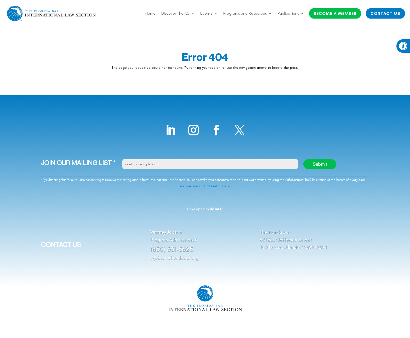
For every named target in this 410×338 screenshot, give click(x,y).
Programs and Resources (245, 14)
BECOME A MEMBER (335, 13)
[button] (403, 46)
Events (206, 14)
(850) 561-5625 (171, 249)
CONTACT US (385, 13)
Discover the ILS (175, 14)
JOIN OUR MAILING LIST (78, 163)
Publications (288, 14)
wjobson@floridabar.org (174, 258)
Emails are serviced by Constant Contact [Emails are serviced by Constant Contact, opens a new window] (205, 186)
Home (150, 14)
